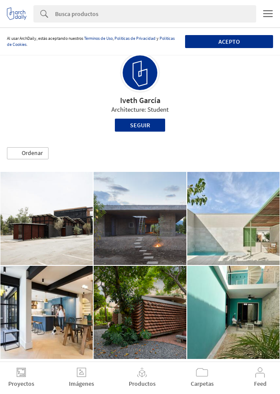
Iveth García (140, 100)
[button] (28, 153)
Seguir (140, 125)
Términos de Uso (98, 38)
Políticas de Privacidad (135, 38)
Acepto (229, 41)
